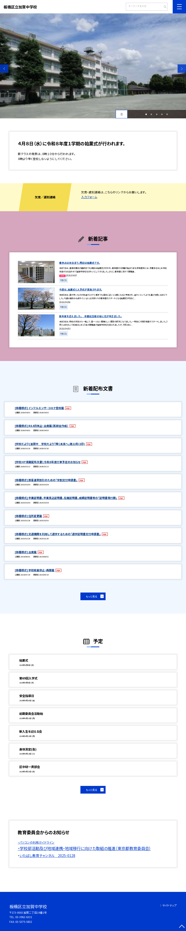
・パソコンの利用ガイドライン (36, 842)
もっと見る (91, 596)
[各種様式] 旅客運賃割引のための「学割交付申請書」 (46, 480)
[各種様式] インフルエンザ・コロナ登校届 (39, 408)
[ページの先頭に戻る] (182, 927)
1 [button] (146, 114)
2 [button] (151, 114)
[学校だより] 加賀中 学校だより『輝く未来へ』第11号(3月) (50, 444)
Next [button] (182, 68)
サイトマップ (169, 905)
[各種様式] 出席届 (26, 552)
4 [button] (162, 114)
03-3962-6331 (23, 917)
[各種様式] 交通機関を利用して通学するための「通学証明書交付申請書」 (58, 534)
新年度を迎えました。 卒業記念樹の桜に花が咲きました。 (90, 316)
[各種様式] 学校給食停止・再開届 (35, 570)
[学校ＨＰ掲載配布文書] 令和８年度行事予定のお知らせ (48, 462)
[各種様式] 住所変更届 (28, 516)
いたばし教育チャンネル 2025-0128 (47, 855)
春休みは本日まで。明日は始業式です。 (79, 262)
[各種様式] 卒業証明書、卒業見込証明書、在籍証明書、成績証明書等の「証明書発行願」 (66, 498)
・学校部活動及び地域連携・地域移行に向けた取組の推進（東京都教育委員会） (84, 848)
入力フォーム (89, 197)
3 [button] (156, 114)
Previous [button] (4, 68)
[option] (93, 65)
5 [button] (167, 114)
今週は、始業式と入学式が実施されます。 (80, 289)
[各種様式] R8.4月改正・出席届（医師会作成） (42, 426)
